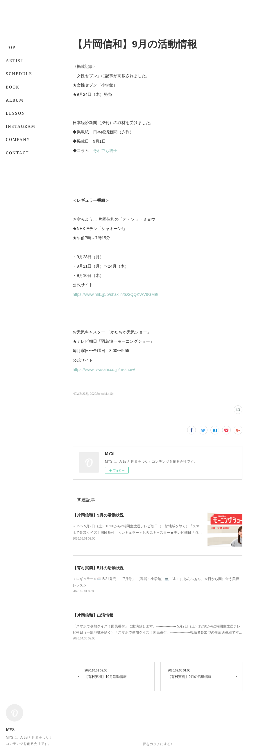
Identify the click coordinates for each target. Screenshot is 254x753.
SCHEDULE (19, 73)
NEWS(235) (80, 393)
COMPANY (18, 139)
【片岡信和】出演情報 (93, 615)
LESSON (15, 113)
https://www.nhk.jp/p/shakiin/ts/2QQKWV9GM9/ (115, 294)
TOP (10, 47)
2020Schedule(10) (102, 393)
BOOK (12, 87)
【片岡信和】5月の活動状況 (98, 515)
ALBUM (15, 100)
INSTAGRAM (20, 126)
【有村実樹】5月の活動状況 (98, 567)
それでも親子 (105, 150)
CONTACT (17, 152)
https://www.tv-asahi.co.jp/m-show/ (104, 369)
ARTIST (15, 60)
